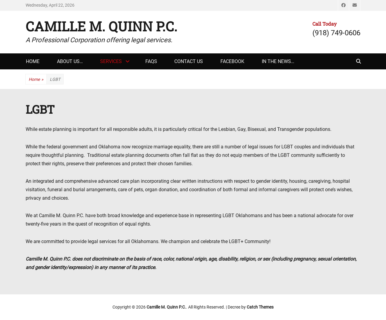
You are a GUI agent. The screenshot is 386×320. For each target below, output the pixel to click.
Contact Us (188, 61)
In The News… (278, 61)
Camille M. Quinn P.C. (101, 26)
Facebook (232, 61)
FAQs (151, 61)
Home (33, 61)
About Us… (70, 61)
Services (111, 61)
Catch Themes (260, 307)
